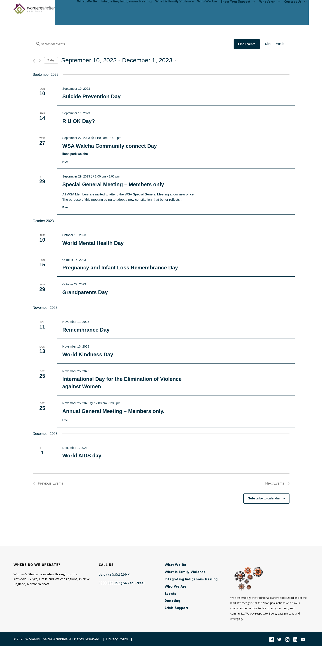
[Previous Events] (34, 61)
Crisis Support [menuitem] (177, 608)
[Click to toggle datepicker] (119, 60)
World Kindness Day (87, 354)
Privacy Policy (117, 639)
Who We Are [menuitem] (208, 8)
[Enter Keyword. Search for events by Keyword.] (134, 44)
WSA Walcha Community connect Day (109, 146)
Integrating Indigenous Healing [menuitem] (126, 8)
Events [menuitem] (170, 593)
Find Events (246, 44)
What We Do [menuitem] (87, 8)
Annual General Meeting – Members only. (113, 411)
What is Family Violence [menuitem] (175, 8)
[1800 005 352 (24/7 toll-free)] (122, 583)
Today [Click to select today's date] (51, 60)
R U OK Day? (78, 121)
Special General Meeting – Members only (113, 184)
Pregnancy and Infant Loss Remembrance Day (120, 268)
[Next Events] (39, 61)
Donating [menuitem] (172, 600)
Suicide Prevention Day (91, 96)
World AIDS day (81, 455)
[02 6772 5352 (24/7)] (114, 574)
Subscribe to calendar (264, 498)
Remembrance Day (85, 330)
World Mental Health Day (93, 243)
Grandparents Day (85, 292)
